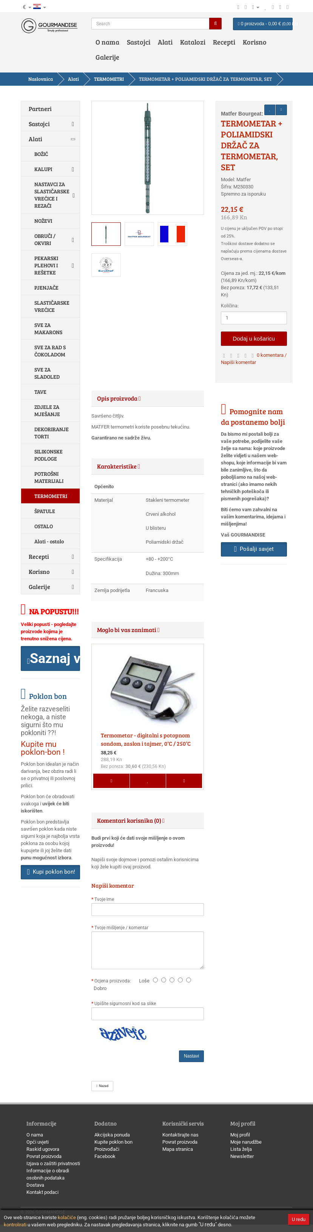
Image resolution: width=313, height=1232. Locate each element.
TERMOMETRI (109, 79)
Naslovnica (40, 79)
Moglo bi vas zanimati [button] (128, 630)
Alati (165, 41)
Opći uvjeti (37, 1142)
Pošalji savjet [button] (254, 549)
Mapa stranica (177, 1149)
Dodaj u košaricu (254, 338)
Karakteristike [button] (118, 466)
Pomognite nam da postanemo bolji (253, 416)
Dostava (35, 1185)
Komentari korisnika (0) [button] (131, 820)
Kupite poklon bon (113, 1142)
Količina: (230, 305)
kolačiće (67, 1217)
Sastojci (138, 41)
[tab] (147, 398)
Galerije (107, 57)
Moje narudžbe (246, 1142)
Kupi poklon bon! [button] (51, 871)
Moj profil (240, 1135)
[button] (50, 658)
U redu (298, 1219)
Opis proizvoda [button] (119, 398)
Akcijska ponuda (112, 1135)
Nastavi (191, 1056)
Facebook (105, 1156)
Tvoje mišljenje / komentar (121, 927)
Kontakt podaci (42, 1192)
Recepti (224, 41)
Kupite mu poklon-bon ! (43, 748)
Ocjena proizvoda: (113, 981)
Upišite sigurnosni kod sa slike (125, 1003)
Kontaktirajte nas (180, 1135)
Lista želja (241, 1149)
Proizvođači (106, 1149)
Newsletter (242, 1156)
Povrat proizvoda (44, 1156)
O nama (107, 41)
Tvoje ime (104, 899)
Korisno (255, 41)
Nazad (102, 1086)
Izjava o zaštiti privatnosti (53, 1163)
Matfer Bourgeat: (242, 114)
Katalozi (192, 41)
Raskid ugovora (42, 1149)
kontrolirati (15, 1224)
